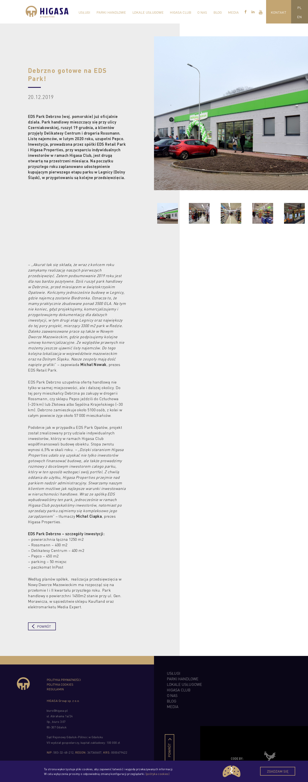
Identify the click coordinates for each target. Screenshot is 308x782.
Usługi (84, 12)
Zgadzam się (278, 771)
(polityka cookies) (157, 774)
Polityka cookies (60, 684)
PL (299, 7)
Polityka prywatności (64, 680)
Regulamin (55, 689)
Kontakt (278, 12)
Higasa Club (180, 12)
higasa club (178, 689)
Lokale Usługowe (148, 12)
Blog (217, 12)
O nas (202, 12)
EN (299, 17)
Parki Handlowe (111, 12)
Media (233, 12)
